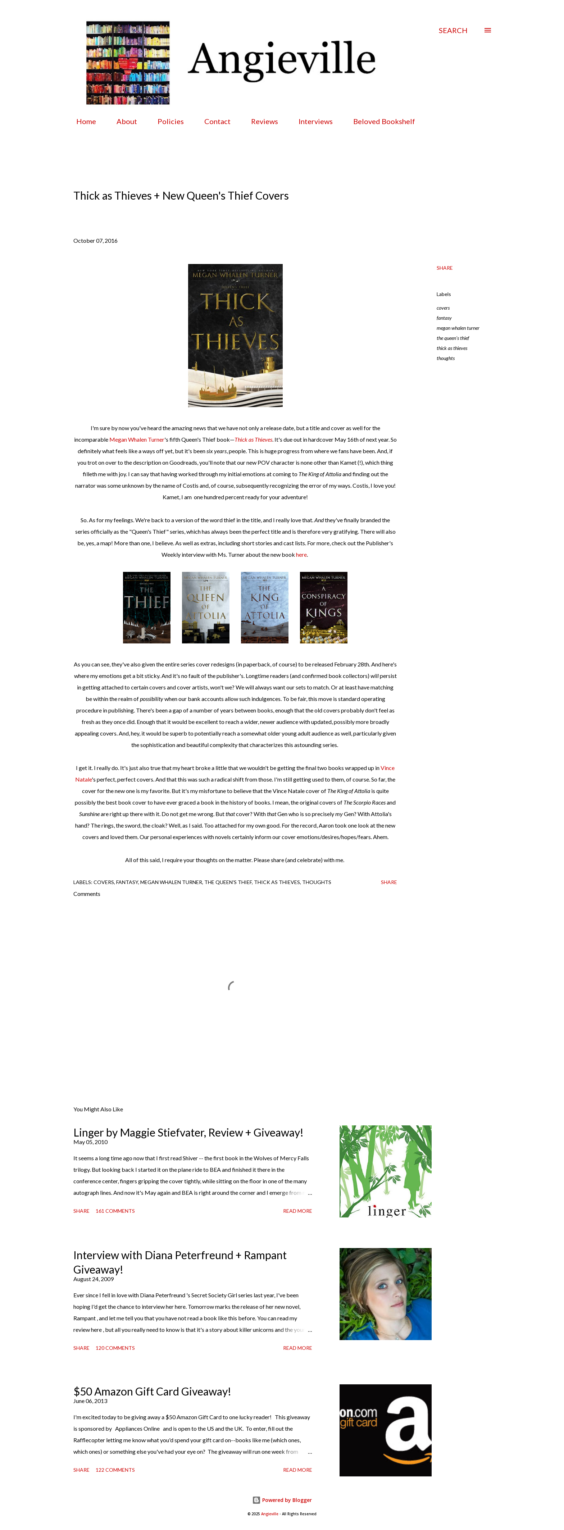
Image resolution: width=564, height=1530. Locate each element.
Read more (297, 1211)
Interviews (311, 121)
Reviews (260, 121)
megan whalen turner (458, 328)
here (301, 554)
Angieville (269, 1514)
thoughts (446, 358)
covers (443, 308)
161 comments (115, 1211)
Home (82, 121)
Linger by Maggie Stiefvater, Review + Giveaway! (188, 1132)
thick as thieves (452, 348)
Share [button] (445, 268)
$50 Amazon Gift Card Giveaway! (152, 1391)
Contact (213, 121)
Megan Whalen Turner (136, 439)
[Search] (453, 30)
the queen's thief (453, 338)
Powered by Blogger (282, 1500)
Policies (166, 121)
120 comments (115, 1348)
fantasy (444, 318)
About (122, 121)
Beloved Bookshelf (380, 121)
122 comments (115, 1470)
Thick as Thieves (253, 439)
